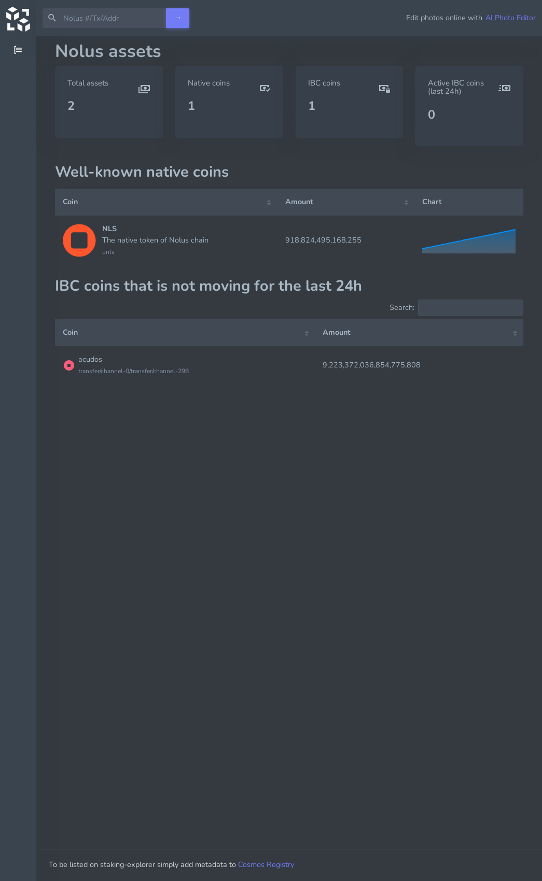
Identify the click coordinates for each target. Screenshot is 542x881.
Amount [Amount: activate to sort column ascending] (299, 201)
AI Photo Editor (510, 17)
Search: (456, 308)
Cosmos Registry (272, 864)
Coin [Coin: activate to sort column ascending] (70, 201)
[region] (18, 458)
